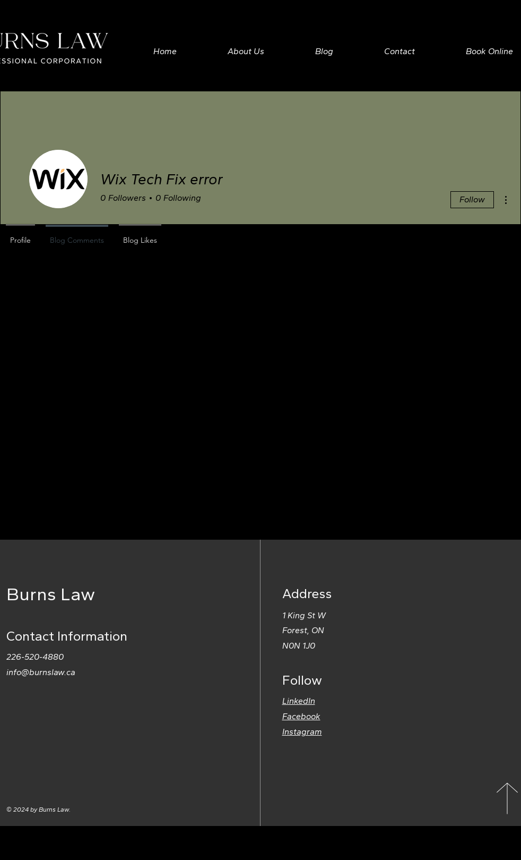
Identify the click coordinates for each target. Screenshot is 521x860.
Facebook (301, 716)
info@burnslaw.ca (40, 672)
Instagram (302, 732)
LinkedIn (298, 701)
